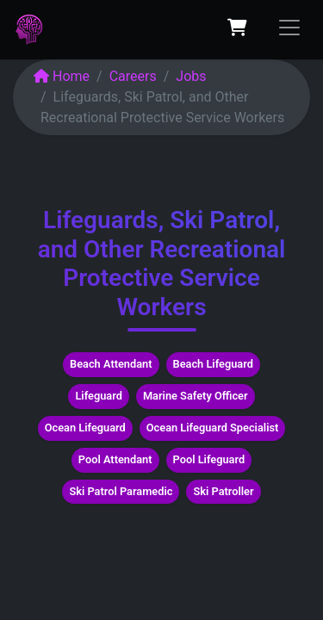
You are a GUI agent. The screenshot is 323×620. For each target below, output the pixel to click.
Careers (133, 76)
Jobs (191, 76)
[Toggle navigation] (289, 27)
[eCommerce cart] (237, 27)
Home (62, 76)
